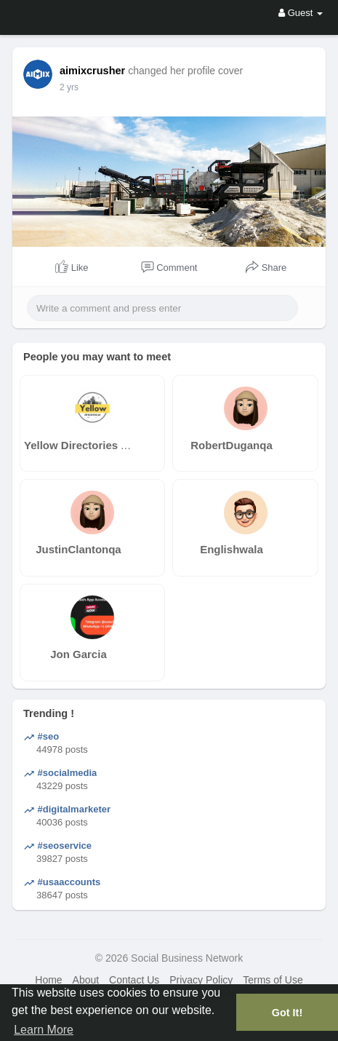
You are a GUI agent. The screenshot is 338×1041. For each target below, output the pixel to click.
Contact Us (134, 980)
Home (48, 980)
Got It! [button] (287, 1012)
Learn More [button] (43, 1030)
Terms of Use (272, 980)
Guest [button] (300, 12)
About (86, 980)
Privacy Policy (201, 980)
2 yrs (69, 87)
